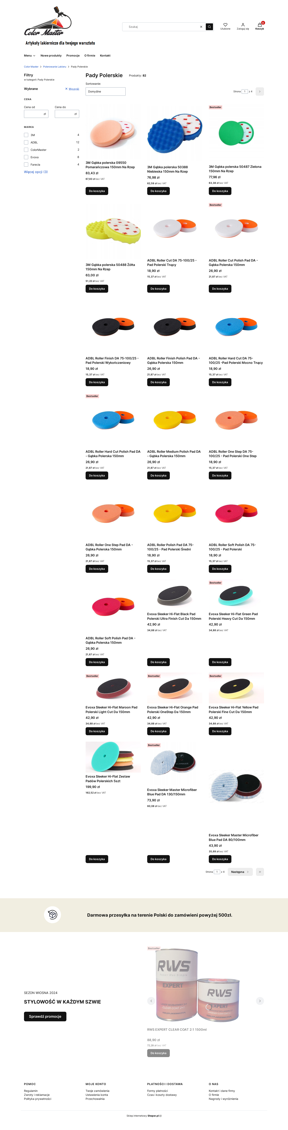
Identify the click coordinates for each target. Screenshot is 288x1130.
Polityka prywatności (37, 1098)
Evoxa (35, 157)
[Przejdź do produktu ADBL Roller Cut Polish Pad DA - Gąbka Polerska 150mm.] (236, 229)
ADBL (34, 142)
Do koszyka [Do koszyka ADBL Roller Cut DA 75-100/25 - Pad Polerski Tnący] (158, 288)
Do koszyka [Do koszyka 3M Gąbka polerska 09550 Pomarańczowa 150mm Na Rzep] (97, 191)
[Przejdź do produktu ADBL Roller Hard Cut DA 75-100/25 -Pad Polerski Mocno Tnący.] (236, 326)
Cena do (60, 107)
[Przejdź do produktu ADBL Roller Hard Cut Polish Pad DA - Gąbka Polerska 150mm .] (113, 420)
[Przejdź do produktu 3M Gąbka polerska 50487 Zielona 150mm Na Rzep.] (236, 133)
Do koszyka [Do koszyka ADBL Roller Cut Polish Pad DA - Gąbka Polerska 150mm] (220, 288)
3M (33, 135)
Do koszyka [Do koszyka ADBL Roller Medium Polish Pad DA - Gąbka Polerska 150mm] (158, 475)
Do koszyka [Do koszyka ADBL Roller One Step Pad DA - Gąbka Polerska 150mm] (97, 568)
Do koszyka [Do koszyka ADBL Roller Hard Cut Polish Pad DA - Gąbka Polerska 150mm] (97, 475)
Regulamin (31, 1090)
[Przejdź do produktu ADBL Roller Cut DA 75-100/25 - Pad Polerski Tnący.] (174, 229)
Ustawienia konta (97, 1094)
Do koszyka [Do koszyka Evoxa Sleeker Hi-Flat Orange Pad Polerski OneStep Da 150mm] (158, 731)
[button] (209, 26)
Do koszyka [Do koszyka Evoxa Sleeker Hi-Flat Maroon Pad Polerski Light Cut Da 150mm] (97, 731)
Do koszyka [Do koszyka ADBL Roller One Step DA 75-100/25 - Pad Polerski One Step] (220, 475)
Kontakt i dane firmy (222, 1090)
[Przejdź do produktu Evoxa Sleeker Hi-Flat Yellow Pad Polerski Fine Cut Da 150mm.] (236, 687)
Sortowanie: (93, 83)
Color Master (31, 66)
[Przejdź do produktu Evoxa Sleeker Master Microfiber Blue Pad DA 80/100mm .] (236, 786)
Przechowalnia (95, 1098)
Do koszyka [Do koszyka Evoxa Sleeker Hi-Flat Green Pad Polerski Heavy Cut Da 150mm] (220, 662)
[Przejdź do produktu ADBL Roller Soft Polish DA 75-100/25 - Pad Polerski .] (236, 513)
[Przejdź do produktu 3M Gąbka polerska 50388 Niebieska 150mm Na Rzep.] (174, 133)
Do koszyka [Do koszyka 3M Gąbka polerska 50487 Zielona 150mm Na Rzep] (220, 191)
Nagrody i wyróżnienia (223, 1098)
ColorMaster (38, 149)
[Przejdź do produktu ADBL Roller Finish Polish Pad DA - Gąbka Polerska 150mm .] (174, 326)
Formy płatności (157, 1090)
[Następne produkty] (240, 872)
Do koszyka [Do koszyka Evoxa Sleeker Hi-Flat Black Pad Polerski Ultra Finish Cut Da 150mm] (158, 662)
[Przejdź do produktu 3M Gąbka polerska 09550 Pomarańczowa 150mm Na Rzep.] (113, 131)
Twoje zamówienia (97, 1090)
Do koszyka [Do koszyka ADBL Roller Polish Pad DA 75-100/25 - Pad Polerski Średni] (158, 568)
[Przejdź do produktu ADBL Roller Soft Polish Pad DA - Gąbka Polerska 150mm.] (113, 606)
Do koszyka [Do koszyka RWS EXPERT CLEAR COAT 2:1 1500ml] (158, 1053)
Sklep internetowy (143, 1115)
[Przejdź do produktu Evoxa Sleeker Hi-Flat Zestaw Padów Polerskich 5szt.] (113, 757)
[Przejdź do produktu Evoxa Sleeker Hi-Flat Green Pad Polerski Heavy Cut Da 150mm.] (236, 594)
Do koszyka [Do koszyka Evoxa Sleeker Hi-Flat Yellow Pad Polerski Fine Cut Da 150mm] (220, 731)
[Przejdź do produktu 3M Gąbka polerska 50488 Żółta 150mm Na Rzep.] (113, 231)
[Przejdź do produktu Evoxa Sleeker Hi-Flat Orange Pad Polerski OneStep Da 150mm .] (174, 687)
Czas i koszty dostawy (162, 1094)
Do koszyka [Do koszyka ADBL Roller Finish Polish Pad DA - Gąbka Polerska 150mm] (158, 382)
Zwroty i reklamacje (37, 1094)
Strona (237, 91)
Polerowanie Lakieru (54, 66)
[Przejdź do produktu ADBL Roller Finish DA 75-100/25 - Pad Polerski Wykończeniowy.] (113, 326)
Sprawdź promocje (45, 1016)
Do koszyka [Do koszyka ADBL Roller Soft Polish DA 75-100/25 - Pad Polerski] (220, 568)
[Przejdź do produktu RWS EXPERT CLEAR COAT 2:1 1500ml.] (197, 985)
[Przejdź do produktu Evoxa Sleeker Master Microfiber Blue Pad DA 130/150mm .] (174, 764)
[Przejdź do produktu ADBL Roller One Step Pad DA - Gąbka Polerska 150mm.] (113, 513)
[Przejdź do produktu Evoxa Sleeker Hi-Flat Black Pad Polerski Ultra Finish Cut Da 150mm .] (174, 594)
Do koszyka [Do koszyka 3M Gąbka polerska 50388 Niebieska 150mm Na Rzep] (158, 191)
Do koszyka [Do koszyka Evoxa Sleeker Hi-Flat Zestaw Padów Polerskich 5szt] (97, 859)
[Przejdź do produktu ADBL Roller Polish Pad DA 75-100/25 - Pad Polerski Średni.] (174, 513)
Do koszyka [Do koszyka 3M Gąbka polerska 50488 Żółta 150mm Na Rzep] (97, 288)
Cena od (29, 107)
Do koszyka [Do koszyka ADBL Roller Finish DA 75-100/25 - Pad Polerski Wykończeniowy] (97, 382)
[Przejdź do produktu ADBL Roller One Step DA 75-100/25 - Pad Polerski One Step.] (236, 420)
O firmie (214, 1094)
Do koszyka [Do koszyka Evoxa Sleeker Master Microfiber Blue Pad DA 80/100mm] (220, 859)
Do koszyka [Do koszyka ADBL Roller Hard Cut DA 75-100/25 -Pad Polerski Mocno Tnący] (220, 382)
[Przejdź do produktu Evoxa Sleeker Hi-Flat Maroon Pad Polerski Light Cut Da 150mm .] (113, 687)
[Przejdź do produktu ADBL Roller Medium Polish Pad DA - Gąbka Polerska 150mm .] (174, 420)
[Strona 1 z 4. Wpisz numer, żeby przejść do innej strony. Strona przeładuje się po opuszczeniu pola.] (245, 91)
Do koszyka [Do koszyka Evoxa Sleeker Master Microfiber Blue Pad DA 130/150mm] (158, 859)
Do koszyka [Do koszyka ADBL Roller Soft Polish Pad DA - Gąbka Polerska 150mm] (97, 662)
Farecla (35, 164)
